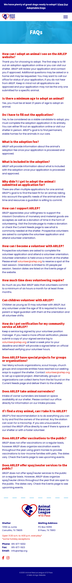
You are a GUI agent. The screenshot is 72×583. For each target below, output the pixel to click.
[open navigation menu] (65, 17)
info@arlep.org (19, 550)
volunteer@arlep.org (30, 261)
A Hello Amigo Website (36, 575)
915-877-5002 (18, 543)
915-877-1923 (18, 547)
